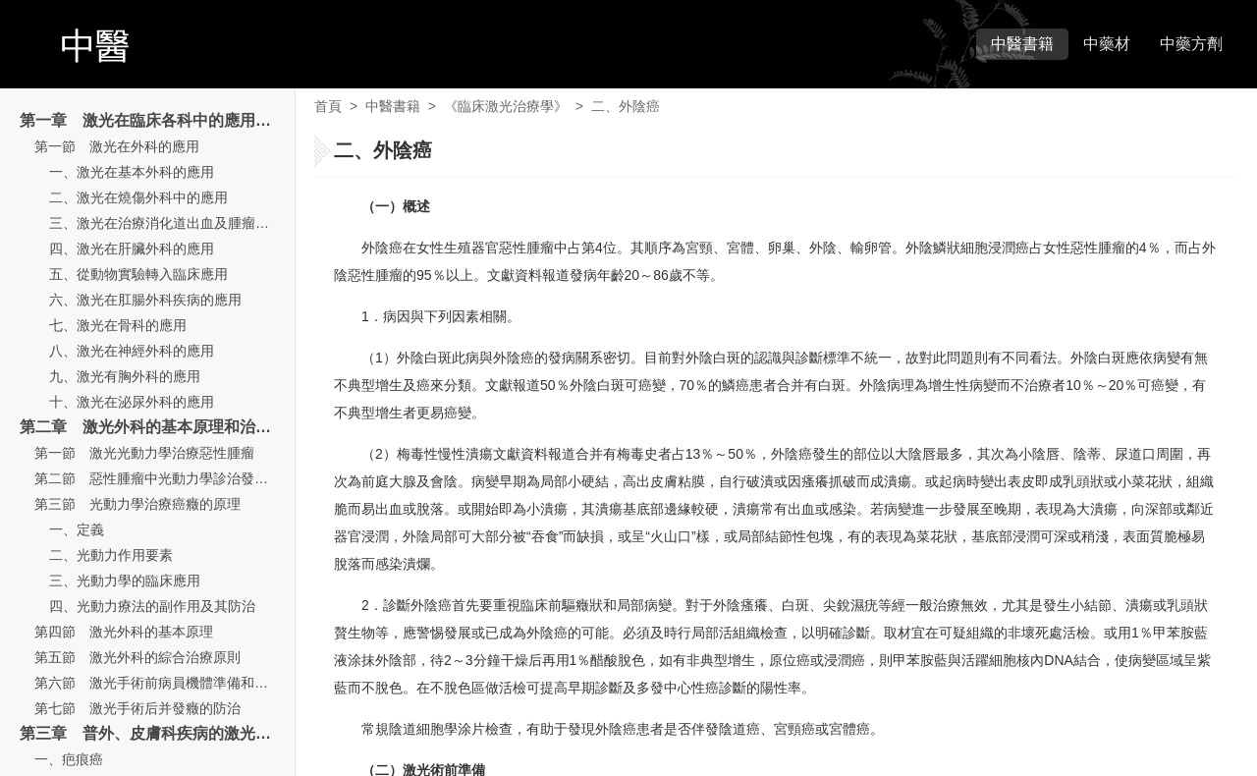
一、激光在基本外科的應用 (131, 172)
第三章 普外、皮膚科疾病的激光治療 (153, 733)
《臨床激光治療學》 (506, 106)
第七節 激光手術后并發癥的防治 (137, 708)
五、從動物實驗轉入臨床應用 (138, 274)
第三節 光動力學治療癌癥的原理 (137, 504)
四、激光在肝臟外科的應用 (131, 248)
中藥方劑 (1191, 43)
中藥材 (1106, 43)
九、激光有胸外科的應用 (124, 376)
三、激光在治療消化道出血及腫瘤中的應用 (179, 223)
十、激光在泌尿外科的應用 (131, 402)
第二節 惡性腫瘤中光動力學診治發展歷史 (165, 478)
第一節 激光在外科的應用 (116, 146)
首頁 (328, 106)
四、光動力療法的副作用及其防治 (152, 606)
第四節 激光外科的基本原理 (123, 631)
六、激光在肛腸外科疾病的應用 (145, 299)
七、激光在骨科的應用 (118, 325)
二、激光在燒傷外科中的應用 (138, 197)
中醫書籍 (1022, 43)
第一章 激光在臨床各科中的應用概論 (153, 120)
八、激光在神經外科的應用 (131, 351)
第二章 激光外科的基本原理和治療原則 (161, 426)
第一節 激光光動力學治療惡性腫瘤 (144, 453)
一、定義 (76, 529)
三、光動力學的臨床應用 (124, 580)
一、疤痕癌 (68, 759)
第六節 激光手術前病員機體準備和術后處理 (171, 683)
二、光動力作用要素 (111, 555)
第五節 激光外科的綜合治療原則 (137, 657)
